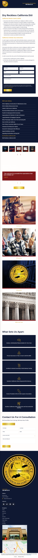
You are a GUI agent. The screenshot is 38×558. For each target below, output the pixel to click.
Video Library (4, 520)
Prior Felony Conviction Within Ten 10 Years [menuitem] (12, 124)
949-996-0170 (29, 4)
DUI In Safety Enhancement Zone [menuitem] (10, 106)
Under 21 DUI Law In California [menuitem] (9, 108)
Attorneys (4, 513)
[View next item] (20, 154)
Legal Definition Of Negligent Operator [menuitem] (11, 117)
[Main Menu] (4, 2)
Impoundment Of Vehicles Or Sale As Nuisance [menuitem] (13, 115)
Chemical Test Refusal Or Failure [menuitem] (10, 126)
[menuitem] (19, 509)
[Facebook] (3, 504)
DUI (3, 514)
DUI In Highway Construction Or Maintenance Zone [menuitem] (14, 103)
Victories (4, 516)
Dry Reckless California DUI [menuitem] (8, 135)
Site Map (4, 523)
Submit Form (7, 90)
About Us (4, 511)
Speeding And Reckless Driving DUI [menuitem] (10, 133)
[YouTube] (13, 504)
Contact (3, 521)
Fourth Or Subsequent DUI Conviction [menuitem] (11, 112)
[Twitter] (6, 504)
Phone (5, 71)
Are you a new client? (7, 75)
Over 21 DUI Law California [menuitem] (8, 122)
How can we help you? (7, 78)
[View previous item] (17, 154)
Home (3, 509)
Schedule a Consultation (9, 423)
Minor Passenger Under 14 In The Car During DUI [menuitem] (14, 119)
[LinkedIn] (10, 504)
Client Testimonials (19, 187)
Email (21, 71)
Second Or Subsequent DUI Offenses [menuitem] (11, 128)
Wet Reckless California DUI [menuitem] (9, 138)
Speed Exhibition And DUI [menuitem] (8, 131)
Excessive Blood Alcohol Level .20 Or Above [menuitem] (12, 110)
